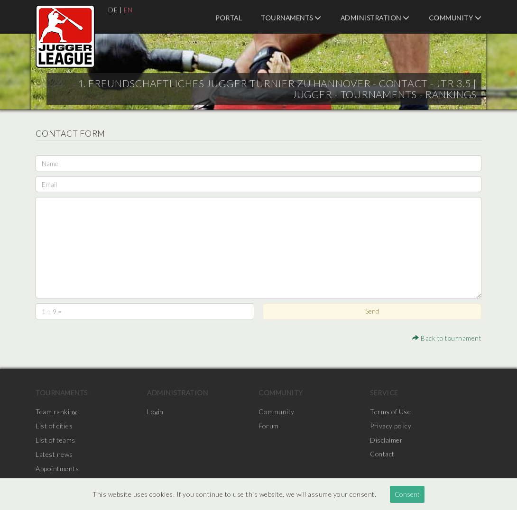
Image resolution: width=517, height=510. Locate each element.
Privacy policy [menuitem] (391, 426)
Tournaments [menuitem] (291, 18)
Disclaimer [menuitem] (386, 440)
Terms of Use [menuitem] (390, 412)
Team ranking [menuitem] (56, 412)
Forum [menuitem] (268, 426)
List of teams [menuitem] (55, 440)
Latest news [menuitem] (54, 454)
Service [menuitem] (384, 393)
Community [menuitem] (455, 18)
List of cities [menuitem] (54, 426)
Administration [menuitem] (375, 18)
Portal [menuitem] (228, 18)
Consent (407, 494)
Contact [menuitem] (382, 454)
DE (113, 10)
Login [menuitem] (155, 412)
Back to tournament (446, 338)
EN (128, 10)
